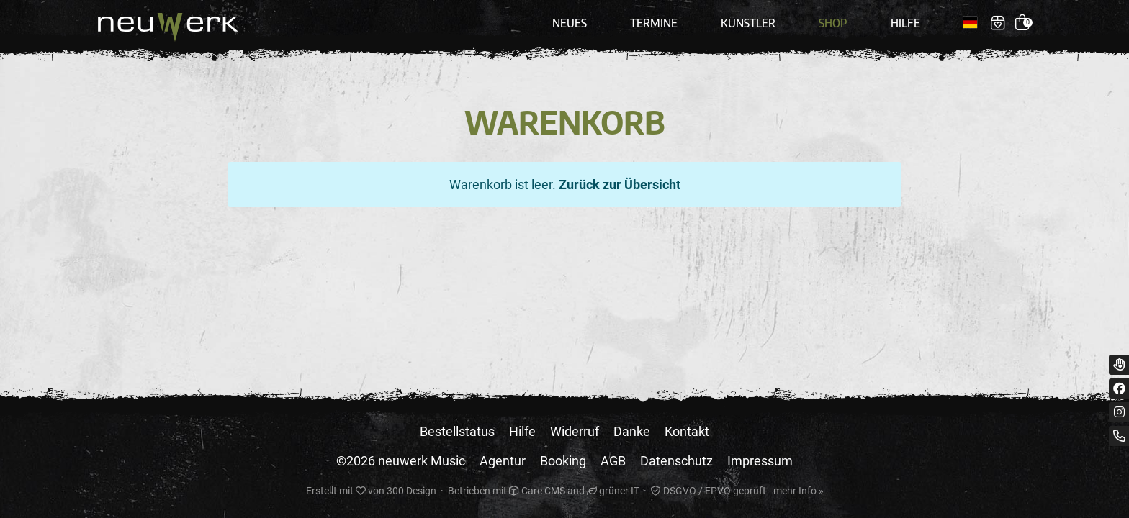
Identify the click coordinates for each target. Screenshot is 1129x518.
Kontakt (687, 431)
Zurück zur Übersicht (619, 184)
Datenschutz (676, 460)
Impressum (760, 460)
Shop (833, 23)
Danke (631, 431)
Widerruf (574, 431)
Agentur (503, 460)
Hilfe (905, 23)
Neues (569, 23)
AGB (613, 460)
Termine (654, 23)
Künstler (748, 23)
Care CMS (537, 490)
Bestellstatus (457, 431)
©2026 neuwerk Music (400, 460)
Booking (563, 460)
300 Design (411, 490)
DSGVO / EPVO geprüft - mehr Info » (737, 490)
